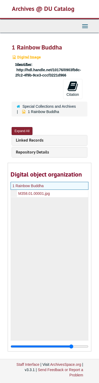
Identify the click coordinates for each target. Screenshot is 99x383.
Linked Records (30, 140)
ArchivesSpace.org (65, 364)
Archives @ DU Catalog (43, 8)
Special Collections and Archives (49, 106)
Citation (73, 89)
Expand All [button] (22, 131)
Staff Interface (27, 364)
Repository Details (32, 152)
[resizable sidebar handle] (49, 346)
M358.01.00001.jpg (34, 193)
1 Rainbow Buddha (28, 186)
